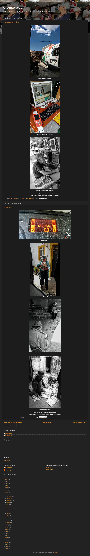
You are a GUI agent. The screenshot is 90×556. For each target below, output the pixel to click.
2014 (6, 531)
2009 (6, 542)
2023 (6, 481)
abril (8, 515)
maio (8, 513)
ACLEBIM (48, 467)
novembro (9, 496)
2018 (6, 492)
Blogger (56, 552)
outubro (9, 498)
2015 (6, 529)
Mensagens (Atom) (14, 425)
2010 (6, 540)
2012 (6, 535)
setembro (9, 500)
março (8, 518)
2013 (6, 533)
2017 (6, 525)
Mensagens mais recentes (13, 422)
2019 (6, 490)
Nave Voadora (49, 469)
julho (8, 504)
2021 (6, 485)
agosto (8, 502)
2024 (6, 479)
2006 (6, 548)
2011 (6, 537)
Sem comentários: (30, 198)
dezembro (9, 494)
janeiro (8, 522)
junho (8, 507)
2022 (6, 483)
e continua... (8, 207)
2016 (6, 527)
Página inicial (47, 422)
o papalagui (13, 7)
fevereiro (9, 520)
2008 (6, 544)
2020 (6, 487)
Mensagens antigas (79, 422)
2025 (6, 477)
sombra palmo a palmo (11, 22)
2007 (6, 546)
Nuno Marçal (8, 433)
